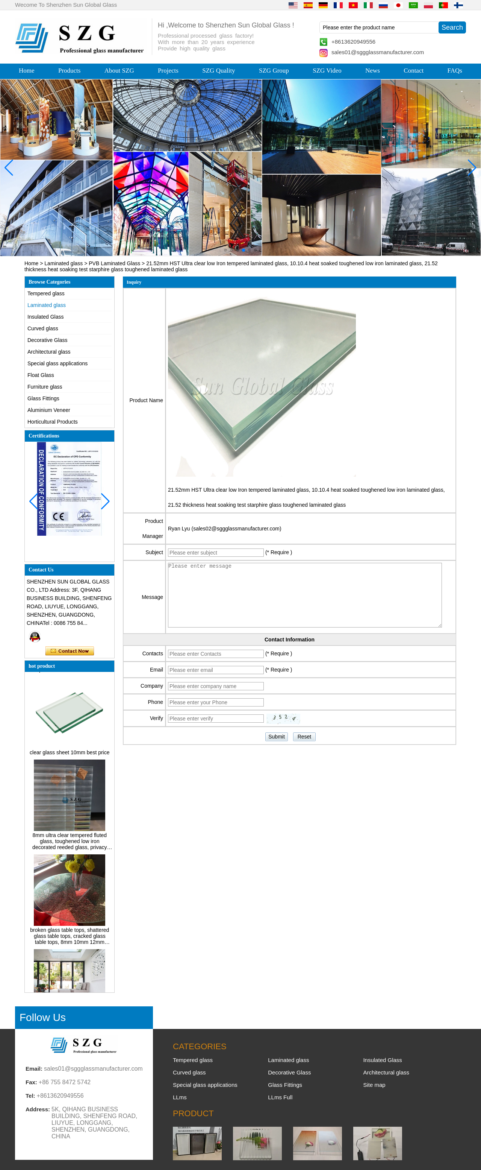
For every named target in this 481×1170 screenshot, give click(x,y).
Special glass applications (57, 363)
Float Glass (40, 375)
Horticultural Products (52, 422)
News (372, 70)
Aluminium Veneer (48, 410)
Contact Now (69, 651)
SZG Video (327, 70)
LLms (180, 1097)
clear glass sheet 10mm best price (69, 754)
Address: (38, 1109)
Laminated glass (63, 263)
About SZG (119, 70)
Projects (168, 70)
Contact (414, 70)
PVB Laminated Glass (114, 263)
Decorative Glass (47, 340)
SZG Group (274, 70)
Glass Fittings (43, 398)
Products (69, 70)
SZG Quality (218, 70)
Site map (374, 1085)
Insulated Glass (45, 317)
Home (27, 70)
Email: (34, 1068)
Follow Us (43, 1017)
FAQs (455, 70)
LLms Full (280, 1097)
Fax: (31, 1082)
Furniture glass (44, 387)
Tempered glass (46, 293)
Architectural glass (48, 352)
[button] (225, 250)
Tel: (30, 1096)
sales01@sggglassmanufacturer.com (377, 52)
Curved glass (42, 328)
